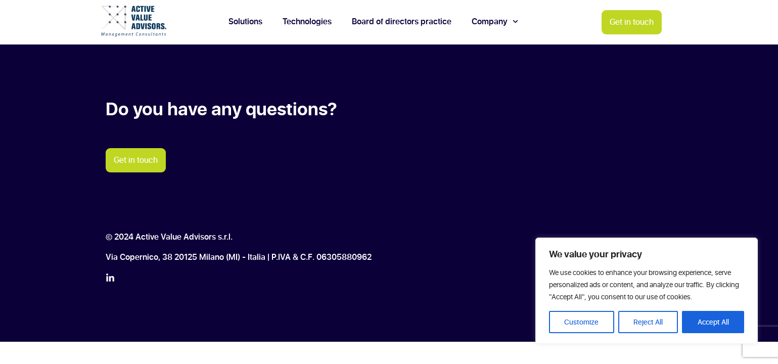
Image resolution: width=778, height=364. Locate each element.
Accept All (713, 322)
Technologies (307, 21)
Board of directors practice (401, 21)
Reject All (648, 322)
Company (495, 21)
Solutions (245, 21)
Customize (581, 322)
